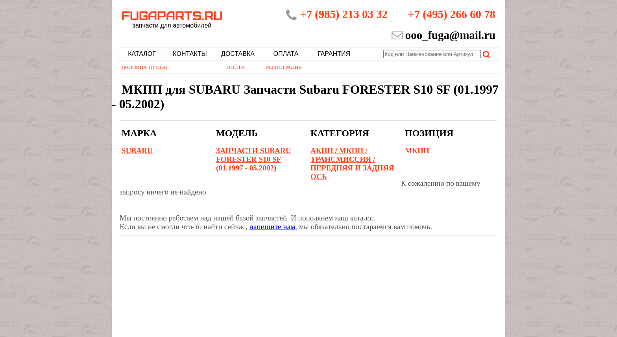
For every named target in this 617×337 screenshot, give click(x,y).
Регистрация (284, 67)
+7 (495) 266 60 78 (451, 14)
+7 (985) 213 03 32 (344, 14)
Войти (236, 67)
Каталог (142, 53)
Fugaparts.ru (172, 18)
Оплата (286, 53)
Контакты (190, 53)
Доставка (238, 53)
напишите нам (272, 226)
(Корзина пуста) (145, 67)
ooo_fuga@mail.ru (450, 35)
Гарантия (334, 53)
